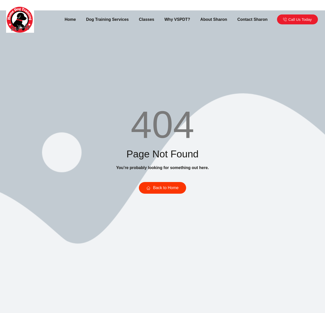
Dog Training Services (107, 19)
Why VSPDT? (177, 19)
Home (70, 19)
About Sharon (213, 19)
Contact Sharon (252, 19)
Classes (146, 19)
